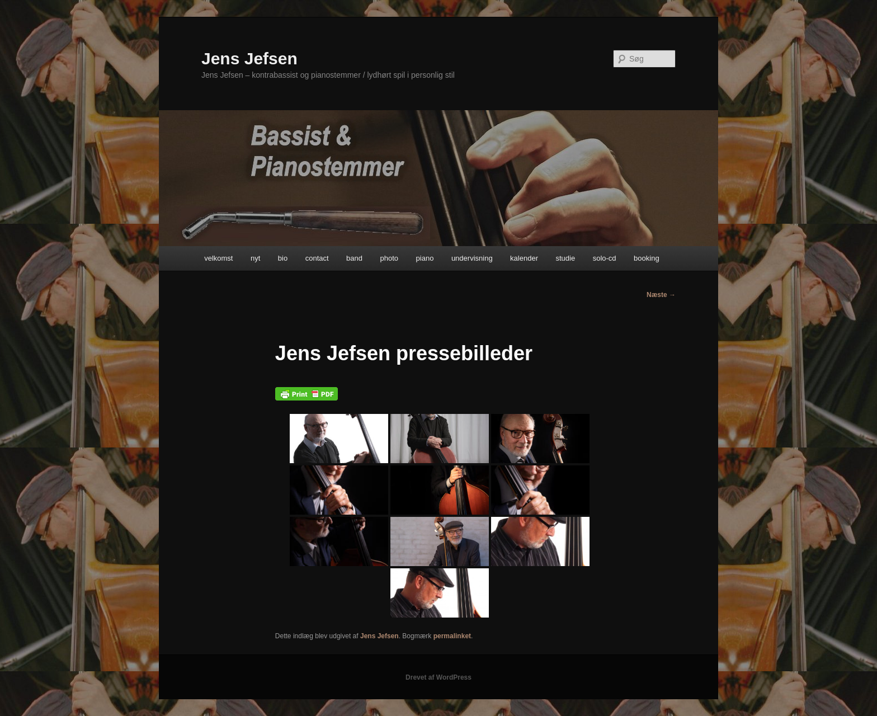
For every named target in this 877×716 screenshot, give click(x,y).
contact (317, 258)
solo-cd (604, 258)
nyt (255, 258)
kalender (524, 258)
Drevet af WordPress (438, 677)
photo (389, 258)
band (354, 258)
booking (646, 258)
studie (565, 258)
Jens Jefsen (249, 58)
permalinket (452, 636)
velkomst (218, 258)
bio (282, 258)
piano (425, 258)
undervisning (472, 258)
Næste (661, 295)
